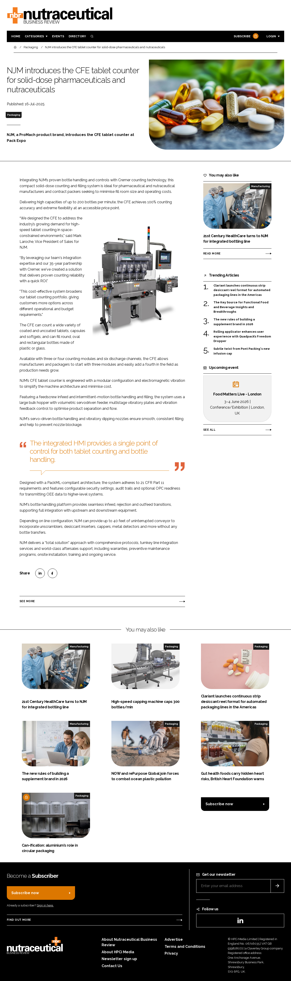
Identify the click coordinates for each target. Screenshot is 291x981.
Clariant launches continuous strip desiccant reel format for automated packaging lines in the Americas (241, 290)
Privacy (171, 953)
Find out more (19, 919)
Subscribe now (219, 804)
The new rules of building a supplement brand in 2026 (234, 322)
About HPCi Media (118, 952)
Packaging (13, 114)
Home (15, 36)
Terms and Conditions (185, 946)
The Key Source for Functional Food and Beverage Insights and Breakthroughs (240, 307)
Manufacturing (260, 186)
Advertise (174, 939)
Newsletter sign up (119, 959)
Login (271, 36)
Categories (34, 36)
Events (58, 36)
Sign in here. (45, 905)
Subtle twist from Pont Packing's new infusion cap (241, 351)
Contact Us (112, 966)
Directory (77, 36)
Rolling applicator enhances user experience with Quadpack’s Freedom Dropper (242, 336)
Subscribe (245, 36)
